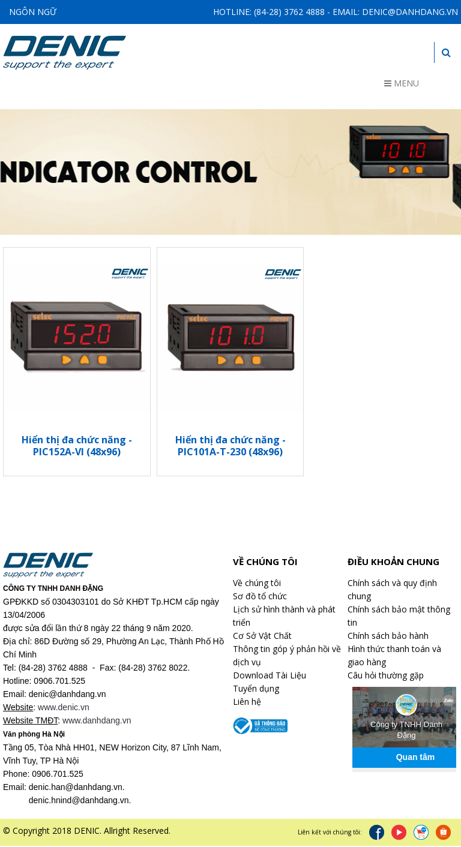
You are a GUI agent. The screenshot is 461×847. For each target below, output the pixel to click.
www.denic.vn (63, 708)
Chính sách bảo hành (388, 636)
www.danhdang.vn (96, 721)
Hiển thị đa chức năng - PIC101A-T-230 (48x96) (230, 446)
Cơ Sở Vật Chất (262, 636)
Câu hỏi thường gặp (386, 676)
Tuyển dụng (256, 689)
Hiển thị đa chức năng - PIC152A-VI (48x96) (77, 446)
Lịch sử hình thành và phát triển (284, 617)
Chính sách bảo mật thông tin (399, 617)
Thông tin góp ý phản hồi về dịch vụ (287, 656)
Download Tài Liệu (269, 676)
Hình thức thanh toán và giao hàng (394, 656)
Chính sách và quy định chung (392, 590)
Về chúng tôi (257, 584)
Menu (401, 83)
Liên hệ (247, 702)
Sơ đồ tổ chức (260, 597)
